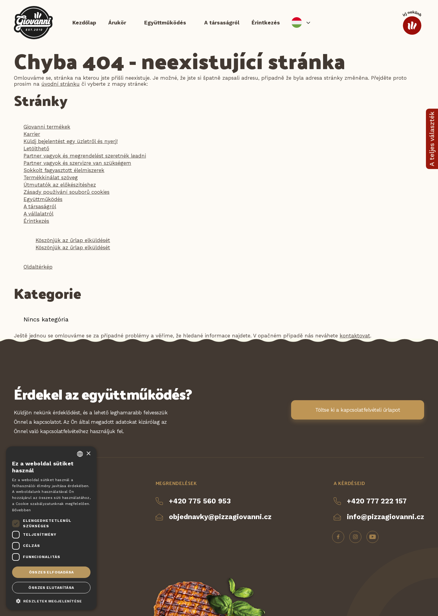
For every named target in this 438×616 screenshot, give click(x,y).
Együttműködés (165, 23)
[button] (51, 600)
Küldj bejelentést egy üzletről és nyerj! (71, 141)
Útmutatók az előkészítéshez (60, 185)
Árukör (117, 23)
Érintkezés (266, 23)
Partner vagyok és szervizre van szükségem (77, 163)
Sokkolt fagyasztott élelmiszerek (64, 170)
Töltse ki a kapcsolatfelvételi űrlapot (357, 410)
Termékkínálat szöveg (51, 177)
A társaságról (222, 23)
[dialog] (51, 528)
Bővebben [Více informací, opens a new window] (21, 510)
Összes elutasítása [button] (51, 588)
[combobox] (80, 454)
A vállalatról (38, 214)
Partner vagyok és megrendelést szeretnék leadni (85, 156)
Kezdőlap (84, 23)
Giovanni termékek (47, 127)
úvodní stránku (60, 84)
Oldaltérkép (38, 267)
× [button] (88, 454)
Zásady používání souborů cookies (67, 192)
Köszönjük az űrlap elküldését (73, 240)
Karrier (32, 134)
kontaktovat (355, 336)
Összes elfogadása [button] (51, 572)
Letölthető (36, 148)
